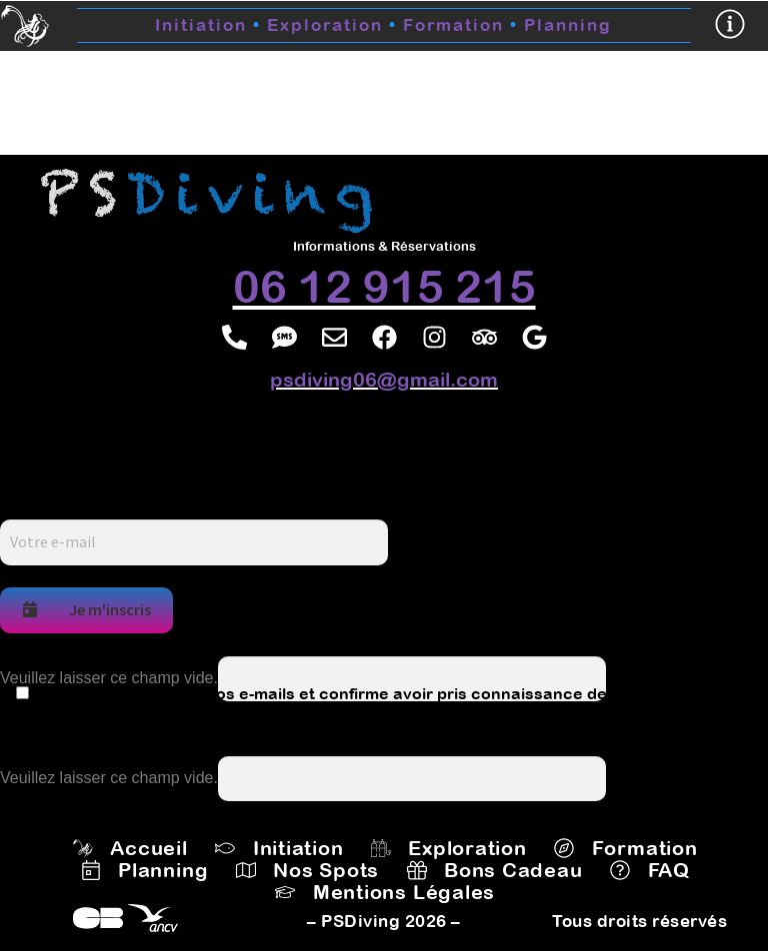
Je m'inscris (87, 609)
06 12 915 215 (384, 286)
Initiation (201, 25)
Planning (568, 25)
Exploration (335, 25)
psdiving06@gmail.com (384, 379)
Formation (453, 25)
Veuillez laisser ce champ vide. (109, 677)
